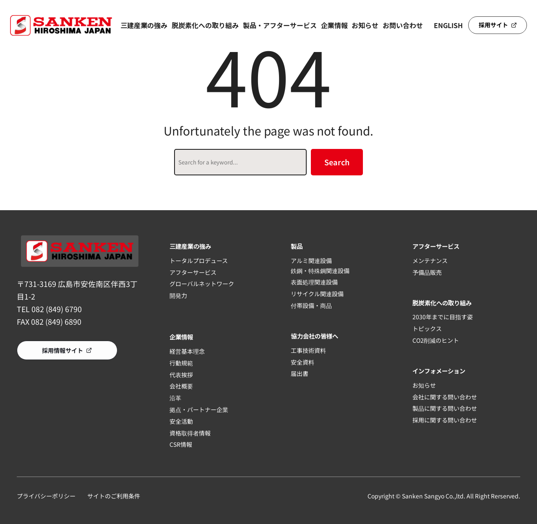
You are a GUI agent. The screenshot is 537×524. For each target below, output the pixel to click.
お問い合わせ (403, 25)
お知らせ (365, 25)
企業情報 (334, 25)
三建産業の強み (143, 25)
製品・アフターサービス (280, 25)
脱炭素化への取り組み (205, 25)
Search (336, 161)
